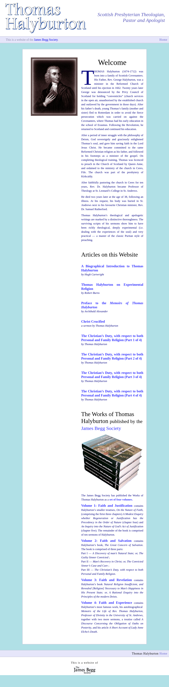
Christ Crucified (93, 321)
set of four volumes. (121, 499)
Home (163, 39)
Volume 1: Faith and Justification (106, 505)
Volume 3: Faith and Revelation (106, 580)
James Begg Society (46, 39)
